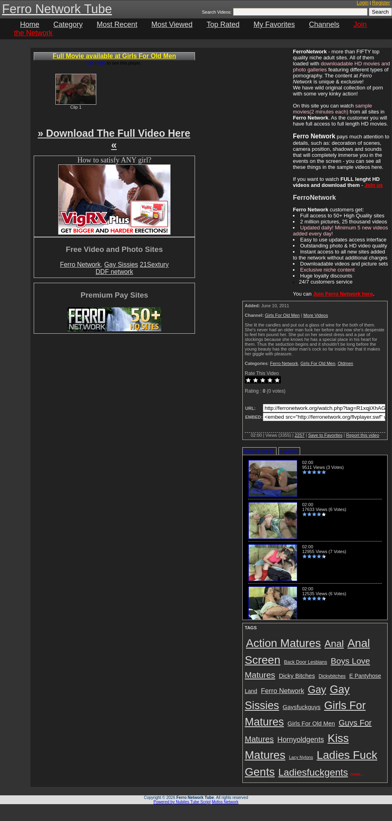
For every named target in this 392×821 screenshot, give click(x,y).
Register (381, 3)
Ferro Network (80, 264)
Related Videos (259, 451)
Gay (317, 689)
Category (68, 24)
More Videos (315, 315)
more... (357, 774)
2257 (299, 435)
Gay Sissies (121, 264)
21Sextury (154, 264)
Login (362, 3)
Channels (324, 24)
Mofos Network (225, 802)
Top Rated (223, 24)
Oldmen (345, 363)
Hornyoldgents (300, 740)
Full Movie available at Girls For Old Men (114, 56)
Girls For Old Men (282, 315)
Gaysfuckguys (302, 706)
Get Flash (96, 63)
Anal (334, 643)
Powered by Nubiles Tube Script (182, 802)
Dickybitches (332, 676)
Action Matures (283, 643)
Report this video (362, 435)
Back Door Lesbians (305, 662)
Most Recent (117, 24)
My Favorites (274, 24)
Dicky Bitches (297, 675)
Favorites (289, 451)
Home (29, 24)
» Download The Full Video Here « (114, 139)
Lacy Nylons (301, 757)
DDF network (114, 271)
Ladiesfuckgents (313, 772)
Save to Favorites (325, 435)
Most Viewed (172, 24)
